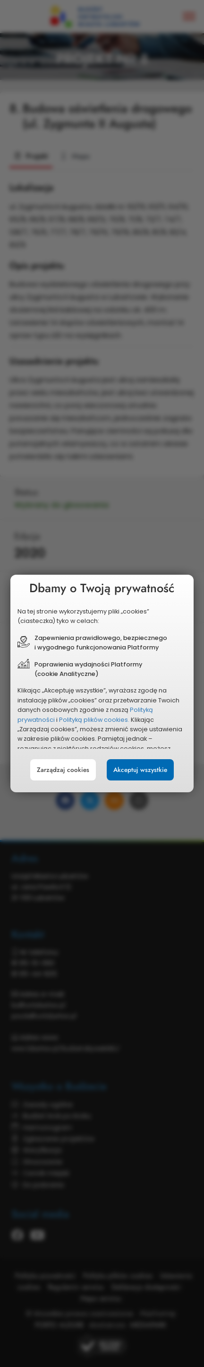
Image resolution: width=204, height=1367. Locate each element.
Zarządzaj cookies (63, 769)
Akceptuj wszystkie (140, 769)
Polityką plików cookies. (94, 720)
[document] (102, 683)
